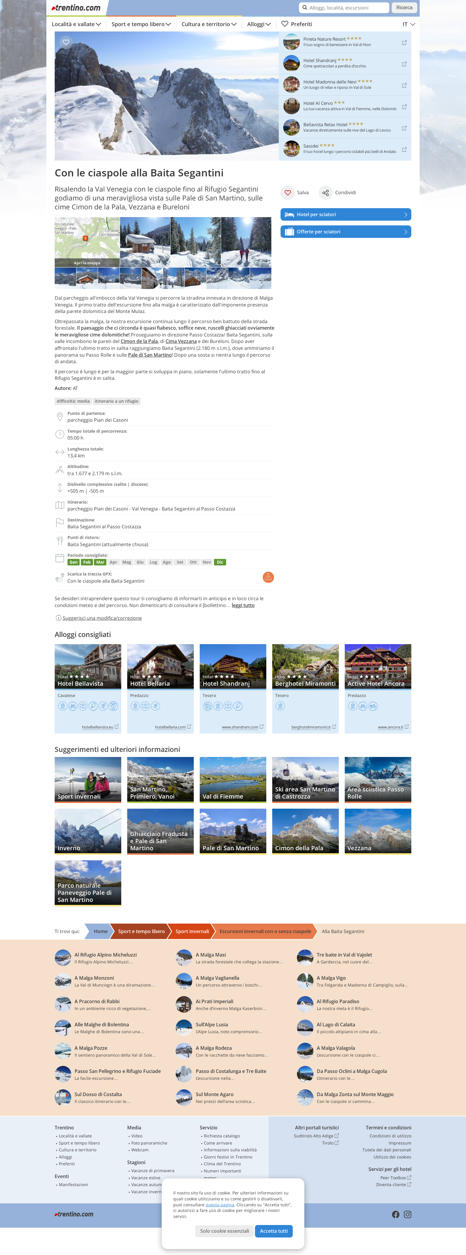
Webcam (140, 1150)
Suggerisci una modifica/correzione (98, 618)
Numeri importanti (222, 1171)
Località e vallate (73, 24)
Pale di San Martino (150, 355)
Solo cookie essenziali (224, 1231)
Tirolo (330, 1143)
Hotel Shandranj (233, 689)
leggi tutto (243, 605)
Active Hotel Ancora (378, 689)
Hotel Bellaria (160, 689)
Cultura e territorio (206, 24)
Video (136, 1136)
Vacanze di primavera (152, 1170)
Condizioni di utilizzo (390, 1136)
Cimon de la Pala (139, 341)
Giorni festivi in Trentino (228, 1157)
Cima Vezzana (181, 341)
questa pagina (220, 1204)
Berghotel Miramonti (305, 689)
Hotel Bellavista (88, 689)
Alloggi (256, 24)
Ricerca (404, 7)
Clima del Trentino (222, 1164)
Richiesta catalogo (222, 1136)
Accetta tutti (274, 1231)
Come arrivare (218, 1143)
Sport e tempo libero (138, 24)
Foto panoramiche (149, 1143)
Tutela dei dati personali (387, 1150)
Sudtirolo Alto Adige (316, 1136)
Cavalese (66, 695)
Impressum (400, 1143)
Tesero (209, 695)
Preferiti (296, 24)
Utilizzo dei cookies (392, 1157)
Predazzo (139, 695)
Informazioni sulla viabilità (230, 1150)
